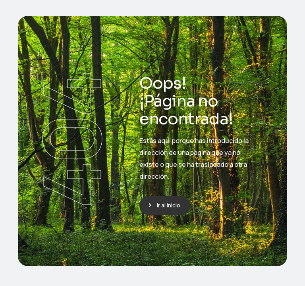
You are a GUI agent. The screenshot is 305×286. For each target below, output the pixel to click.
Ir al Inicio (168, 205)
